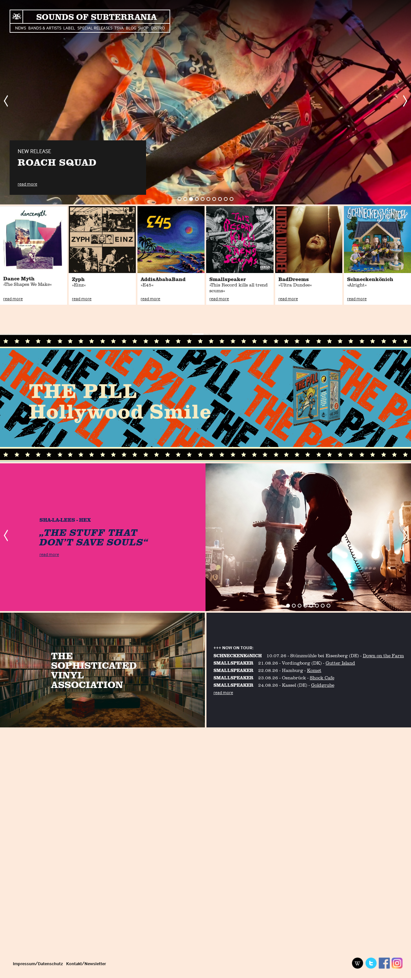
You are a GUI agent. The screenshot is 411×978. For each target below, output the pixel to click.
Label (69, 27)
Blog (131, 27)
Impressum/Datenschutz (38, 963)
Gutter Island (340, 663)
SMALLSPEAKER (233, 663)
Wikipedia (357, 963)
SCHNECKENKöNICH (238, 655)
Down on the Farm (383, 655)
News (20, 27)
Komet (314, 670)
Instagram (397, 963)
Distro (158, 27)
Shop (143, 27)
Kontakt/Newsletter (86, 963)
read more (27, 183)
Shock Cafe (322, 678)
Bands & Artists (44, 27)
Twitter (371, 963)
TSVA (119, 27)
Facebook (384, 963)
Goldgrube (322, 685)
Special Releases (94, 27)
